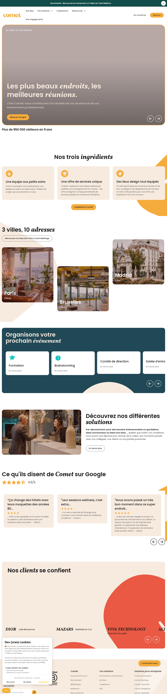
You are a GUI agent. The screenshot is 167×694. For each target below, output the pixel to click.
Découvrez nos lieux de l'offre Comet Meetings (27, 238)
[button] (6, 690)
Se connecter (140, 15)
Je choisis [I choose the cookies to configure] (27, 682)
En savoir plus (95, 448)
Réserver (157, 15)
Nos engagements (34, 19)
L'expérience (62, 10)
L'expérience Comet (83, 207)
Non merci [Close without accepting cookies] (11, 682)
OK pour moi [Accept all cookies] (44, 682)
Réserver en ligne (18, 117)
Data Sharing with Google (15, 670)
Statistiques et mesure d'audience (18, 672)
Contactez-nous (149, 663)
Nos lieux (30, 10)
